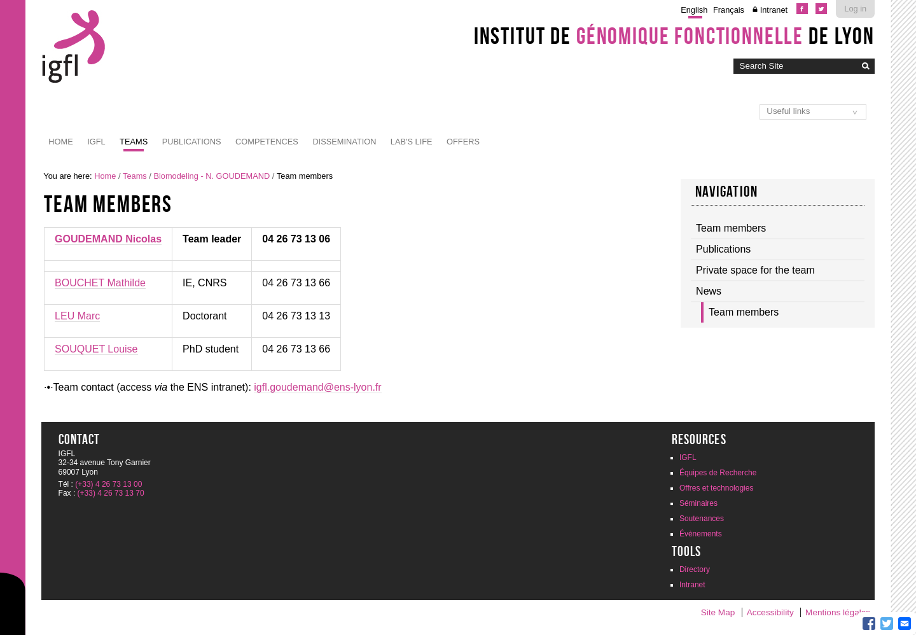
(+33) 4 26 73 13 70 (111, 493)
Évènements (700, 533)
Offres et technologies (716, 488)
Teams (134, 141)
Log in (855, 8)
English (694, 10)
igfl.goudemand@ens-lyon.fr (317, 387)
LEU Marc (77, 316)
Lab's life (412, 141)
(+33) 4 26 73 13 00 (108, 484)
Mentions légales (837, 612)
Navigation (726, 191)
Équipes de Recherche (717, 472)
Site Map (718, 612)
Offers (463, 141)
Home (60, 141)
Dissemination (344, 141)
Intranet (774, 10)
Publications (191, 141)
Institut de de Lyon (674, 35)
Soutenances (701, 518)
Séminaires (698, 503)
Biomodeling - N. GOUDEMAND (211, 176)
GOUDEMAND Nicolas (108, 239)
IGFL (96, 141)
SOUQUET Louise (96, 349)
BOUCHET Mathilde (100, 282)
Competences (266, 141)
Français (728, 10)
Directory (694, 569)
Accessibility (770, 612)
